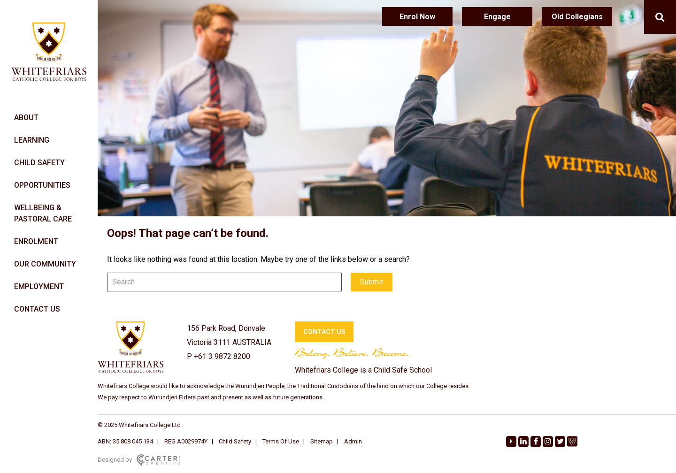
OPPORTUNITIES (42, 185)
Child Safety (235, 441)
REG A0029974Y (185, 441)
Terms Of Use (280, 441)
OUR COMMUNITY (45, 263)
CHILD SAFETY (39, 162)
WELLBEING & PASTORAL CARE (43, 213)
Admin (353, 441)
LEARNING (31, 140)
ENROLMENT (36, 241)
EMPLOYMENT (39, 286)
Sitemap (321, 441)
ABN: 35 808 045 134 (125, 441)
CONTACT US (37, 309)
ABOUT (26, 117)
